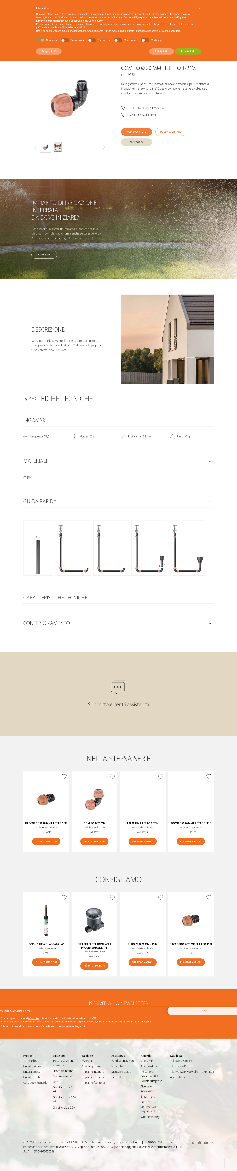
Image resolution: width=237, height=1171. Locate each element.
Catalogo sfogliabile (35, 1083)
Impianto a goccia (93, 1077)
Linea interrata (32, 1077)
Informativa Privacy (181, 1066)
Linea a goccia (32, 1072)
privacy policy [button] (159, 14)
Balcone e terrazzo (64, 1076)
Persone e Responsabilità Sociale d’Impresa (151, 1076)
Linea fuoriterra (32, 1066)
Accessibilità (177, 1077)
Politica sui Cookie (181, 1061)
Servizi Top (118, 1066)
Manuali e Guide (121, 1072)
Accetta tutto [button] (188, 51)
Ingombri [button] (34, 420)
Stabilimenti (148, 1096)
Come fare (44, 254)
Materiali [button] (35, 461)
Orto (56, 1082)
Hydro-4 (87, 1061)
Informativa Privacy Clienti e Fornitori (192, 1072)
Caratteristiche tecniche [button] (55, 598)
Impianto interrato (93, 1072)
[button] (103, 147)
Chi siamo (147, 1061)
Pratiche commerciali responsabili (148, 1106)
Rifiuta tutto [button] (161, 51)
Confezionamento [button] (46, 623)
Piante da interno (63, 1071)
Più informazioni (46, 841)
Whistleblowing (150, 1117)
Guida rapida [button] (40, 501)
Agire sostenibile (151, 1066)
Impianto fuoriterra (93, 1083)
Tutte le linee (31, 1061)
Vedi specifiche (136, 132)
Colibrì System (91, 1066)
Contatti (116, 1077)
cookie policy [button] (95, 20)
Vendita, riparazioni (122, 1061)
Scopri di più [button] (49, 51)
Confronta (137, 142)
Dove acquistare (170, 132)
